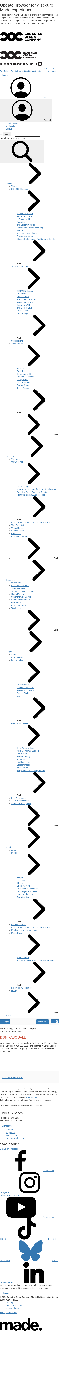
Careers (9, 1130)
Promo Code (42, 1022)
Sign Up (5, 1293)
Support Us (10, 1132)
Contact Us (7, 1126)
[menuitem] (9, 183)
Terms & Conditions (14, 1305)
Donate (5, 75)
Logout (9, 129)
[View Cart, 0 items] (55, 1021)
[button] (1, 134)
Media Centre (11, 1135)
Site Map (9, 1303)
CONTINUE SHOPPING (12, 1077)
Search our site (7, 138)
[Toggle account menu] (26, 110)
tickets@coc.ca (31, 1097)
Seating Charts (12, 1308)
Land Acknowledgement (16, 1138)
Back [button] (38, 252)
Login (5, 1021)
